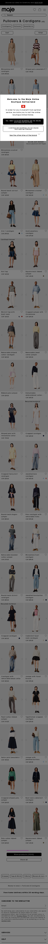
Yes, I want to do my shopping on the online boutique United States (24, 121)
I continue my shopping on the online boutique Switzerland (24, 128)
